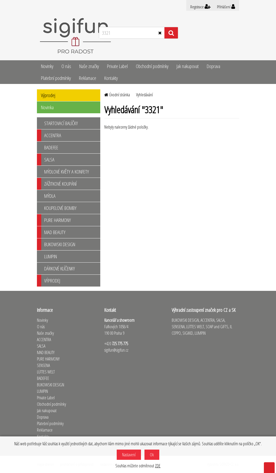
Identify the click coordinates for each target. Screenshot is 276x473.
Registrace (200, 6)
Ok (152, 455)
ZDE (157, 466)
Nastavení (129, 455)
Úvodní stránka (117, 94)
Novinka (47, 107)
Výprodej (48, 95)
